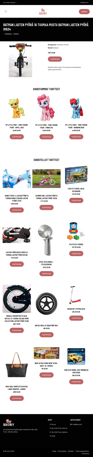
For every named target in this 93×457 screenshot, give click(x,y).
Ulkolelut (8, 34)
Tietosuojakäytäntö (82, 451)
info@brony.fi (84, 2)
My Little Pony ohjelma (59, 432)
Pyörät (16, 34)
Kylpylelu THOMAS (76, 244)
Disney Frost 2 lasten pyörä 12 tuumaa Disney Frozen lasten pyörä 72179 (17, 198)
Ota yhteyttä (62, 451)
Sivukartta (85, 454)
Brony (53, 424)
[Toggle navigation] (5, 11)
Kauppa (84, 12)
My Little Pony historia (59, 428)
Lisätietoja (55, 59)
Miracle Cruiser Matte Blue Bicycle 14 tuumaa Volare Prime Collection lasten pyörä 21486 (17, 318)
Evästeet (71, 451)
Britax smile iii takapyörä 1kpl (46, 325)
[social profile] (17, 2)
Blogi (53, 436)
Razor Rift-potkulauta (76, 309)
